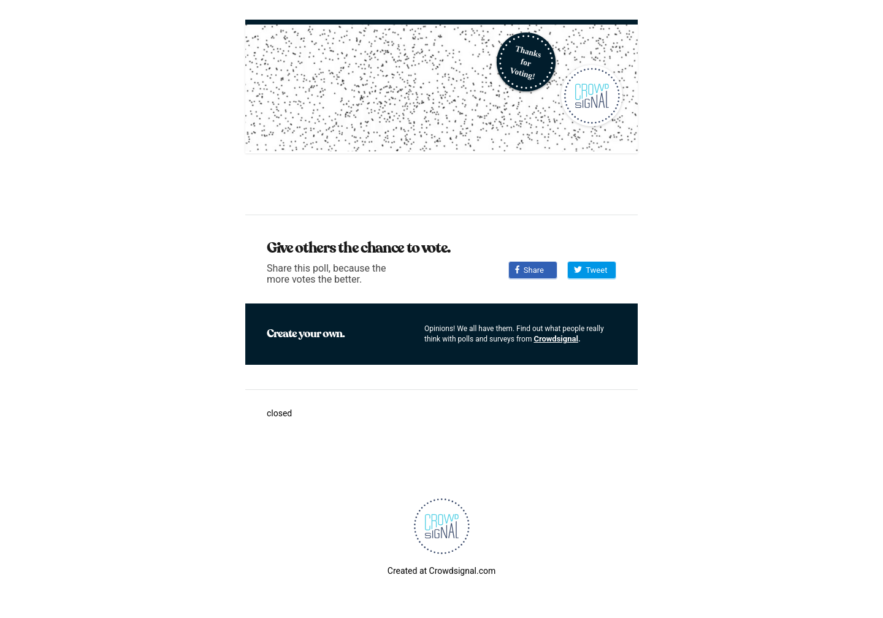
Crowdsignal (555, 338)
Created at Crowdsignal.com (441, 571)
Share (529, 270)
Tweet (590, 270)
